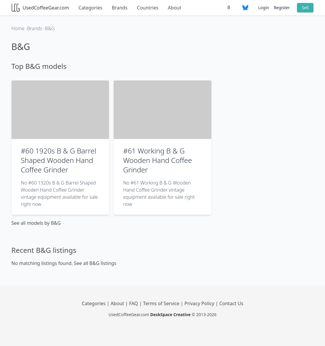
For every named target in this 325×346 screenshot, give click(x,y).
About (174, 7)
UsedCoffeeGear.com (40, 8)
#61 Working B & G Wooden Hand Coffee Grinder (157, 160)
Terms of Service (162, 303)
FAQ (134, 303)
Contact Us (231, 303)
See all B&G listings (95, 263)
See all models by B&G (36, 223)
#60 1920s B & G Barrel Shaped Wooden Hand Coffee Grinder (58, 160)
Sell (305, 7)
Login (263, 7)
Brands (120, 7)
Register (282, 7)
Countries (148, 7)
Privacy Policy (199, 303)
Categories (90, 7)
